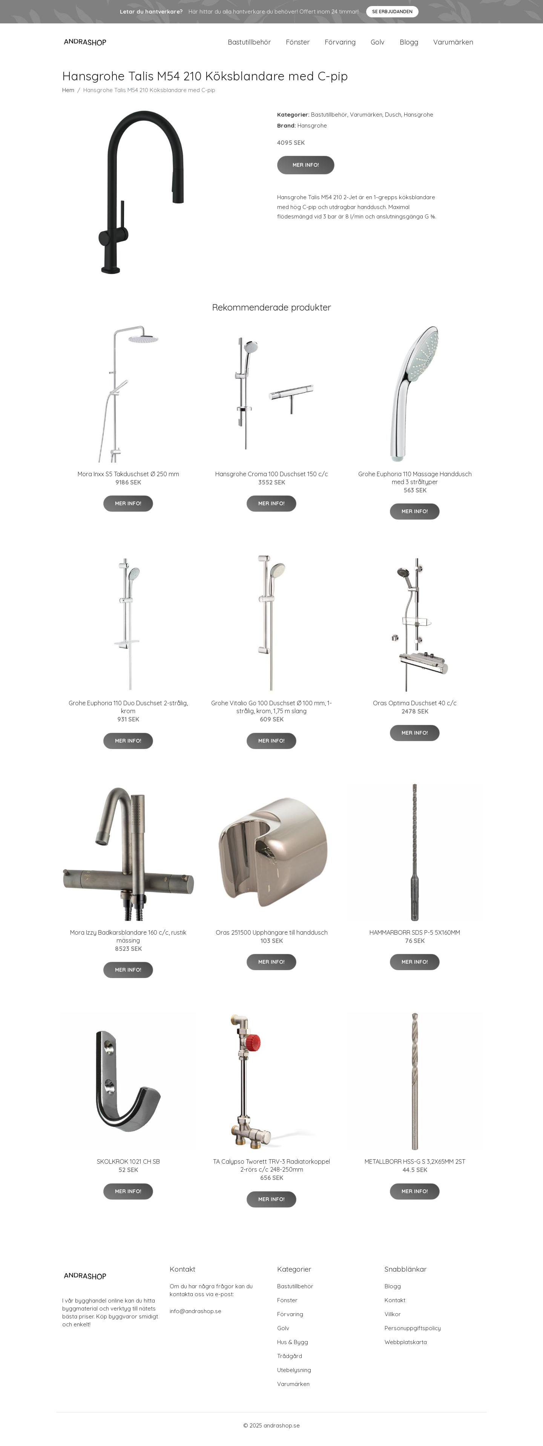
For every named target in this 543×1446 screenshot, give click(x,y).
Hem (68, 97)
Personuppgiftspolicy (413, 1335)
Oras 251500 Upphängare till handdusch (272, 940)
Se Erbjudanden (392, 11)
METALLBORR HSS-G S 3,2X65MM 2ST (415, 1169)
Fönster (298, 46)
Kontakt (395, 1307)
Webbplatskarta (406, 1349)
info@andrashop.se (195, 1318)
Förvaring (340, 46)
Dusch (393, 122)
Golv (378, 46)
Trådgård (289, 1363)
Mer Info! (306, 172)
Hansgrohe (418, 122)
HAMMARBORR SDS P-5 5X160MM (415, 940)
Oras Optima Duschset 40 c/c (415, 710)
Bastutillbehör (249, 46)
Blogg (409, 46)
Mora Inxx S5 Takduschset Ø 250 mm (128, 481)
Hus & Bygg (292, 1349)
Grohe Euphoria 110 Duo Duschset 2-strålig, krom (128, 714)
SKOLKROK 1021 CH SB (128, 1169)
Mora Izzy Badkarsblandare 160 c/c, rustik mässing (128, 944)
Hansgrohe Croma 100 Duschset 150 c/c (271, 481)
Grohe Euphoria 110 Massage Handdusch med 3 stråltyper (415, 485)
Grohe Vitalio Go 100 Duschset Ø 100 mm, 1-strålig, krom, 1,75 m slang (271, 714)
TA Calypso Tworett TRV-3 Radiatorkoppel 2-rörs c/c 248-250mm (271, 1173)
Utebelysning (294, 1377)
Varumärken (453, 46)
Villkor (393, 1321)
